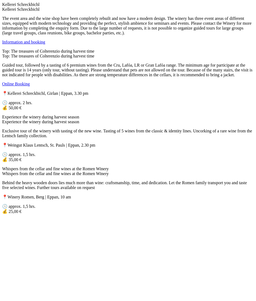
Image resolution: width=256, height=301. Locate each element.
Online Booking (16, 84)
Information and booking (23, 42)
